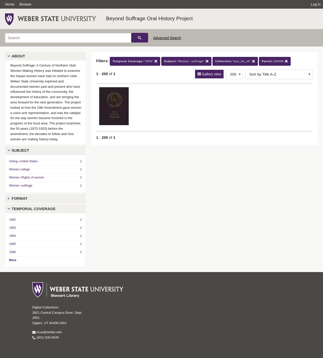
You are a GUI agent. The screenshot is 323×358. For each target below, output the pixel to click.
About (18, 56)
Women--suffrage (20, 185)
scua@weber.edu (47, 332)
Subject (20, 150)
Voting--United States (23, 161)
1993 (12, 228)
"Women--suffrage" (186, 61)
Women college (19, 169)
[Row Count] (234, 74)
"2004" (135, 61)
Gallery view (211, 74)
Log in (315, 4)
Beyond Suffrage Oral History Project (149, 18)
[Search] (68, 38)
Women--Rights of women (26, 177)
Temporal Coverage (34, 209)
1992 (12, 219)
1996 (12, 252)
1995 (12, 244)
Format (20, 198)
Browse (25, 4)
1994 (12, 236)
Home (9, 4)
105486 (275, 61)
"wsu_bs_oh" (235, 61)
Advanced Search (167, 38)
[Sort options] (279, 74)
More (12, 260)
